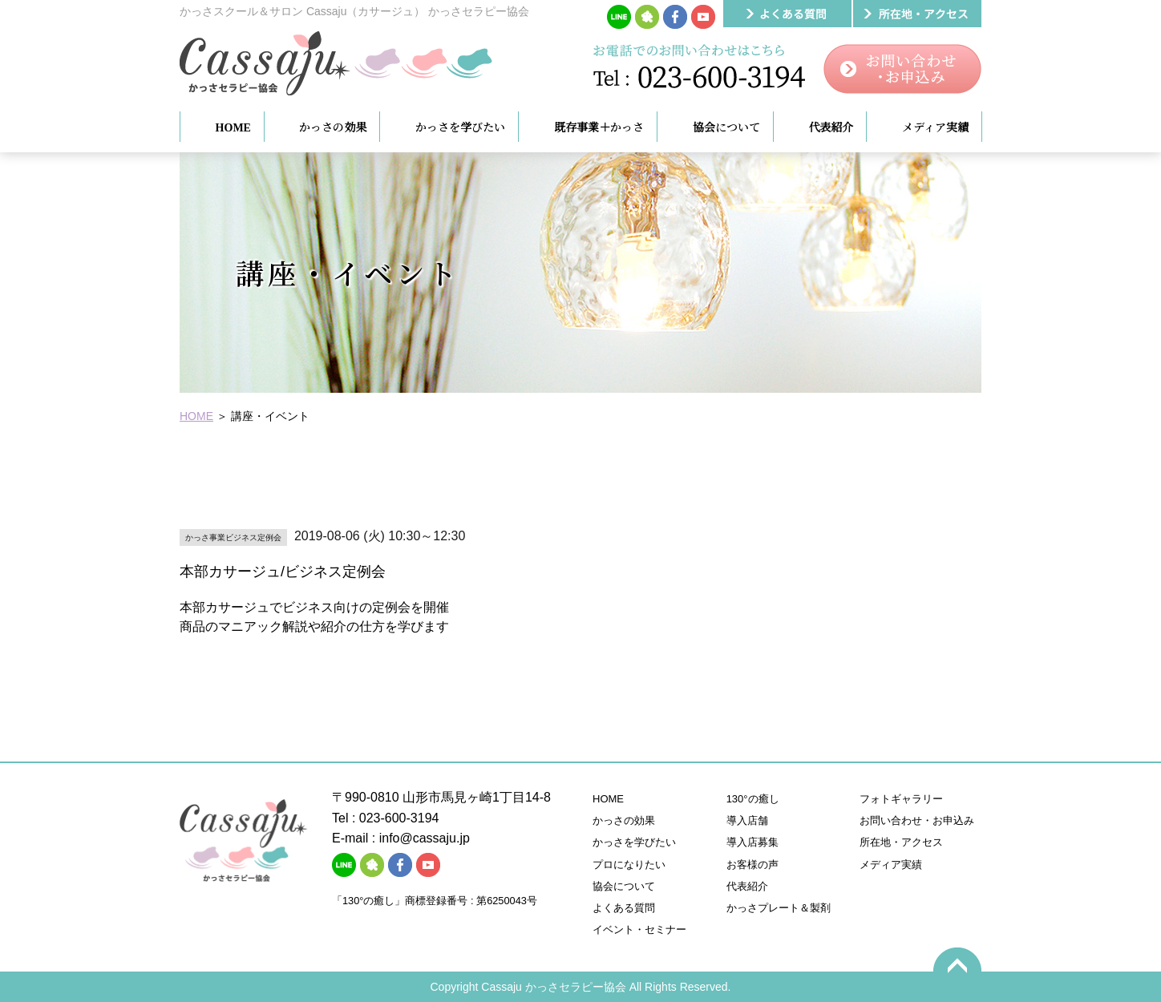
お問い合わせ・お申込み (917, 820)
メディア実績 (891, 865)
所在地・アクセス (901, 842)
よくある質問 (624, 908)
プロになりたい (629, 865)
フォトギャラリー (901, 799)
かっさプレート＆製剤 (778, 908)
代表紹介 (747, 886)
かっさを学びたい (634, 842)
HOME (196, 416)
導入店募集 (752, 842)
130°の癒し (752, 799)
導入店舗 (747, 820)
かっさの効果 (624, 820)
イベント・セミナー (639, 929)
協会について (624, 886)
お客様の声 (752, 865)
